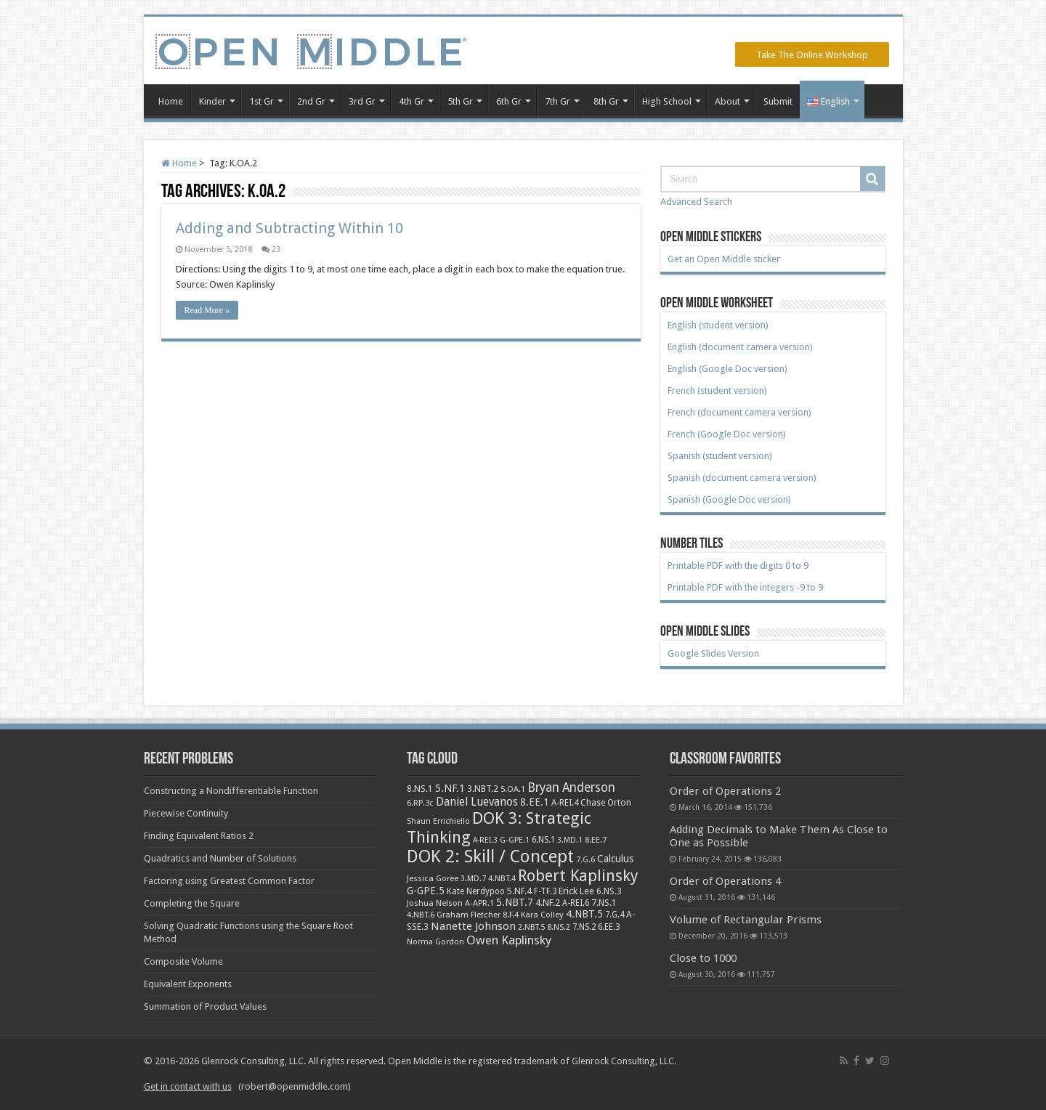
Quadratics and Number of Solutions (220, 858)
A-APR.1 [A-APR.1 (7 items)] (479, 903)
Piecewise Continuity (186, 813)
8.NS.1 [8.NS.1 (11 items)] (420, 789)
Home (170, 101)
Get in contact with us (188, 1086)
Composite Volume (183, 961)
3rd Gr (362, 101)
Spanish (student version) (720, 455)
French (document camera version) (739, 412)
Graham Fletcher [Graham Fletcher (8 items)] (468, 915)
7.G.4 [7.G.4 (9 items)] (614, 915)
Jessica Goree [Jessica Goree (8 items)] (432, 878)
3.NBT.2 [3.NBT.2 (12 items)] (482, 788)
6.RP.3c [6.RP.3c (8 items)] (420, 803)
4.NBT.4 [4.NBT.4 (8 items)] (502, 878)
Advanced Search (696, 201)
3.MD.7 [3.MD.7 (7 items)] (473, 878)
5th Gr (460, 101)
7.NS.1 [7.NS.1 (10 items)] (604, 903)
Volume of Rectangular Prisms (746, 919)
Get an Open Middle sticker (724, 259)
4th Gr (411, 101)
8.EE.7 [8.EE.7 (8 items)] (596, 840)
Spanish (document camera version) (742, 477)
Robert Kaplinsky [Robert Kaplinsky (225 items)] (578, 876)
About (727, 101)
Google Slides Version (713, 653)
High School (667, 101)
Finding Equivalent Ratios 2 (199, 835)
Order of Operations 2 (725, 791)
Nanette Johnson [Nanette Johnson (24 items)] (473, 926)
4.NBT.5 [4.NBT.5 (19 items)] (584, 914)
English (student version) (718, 325)
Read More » (207, 310)
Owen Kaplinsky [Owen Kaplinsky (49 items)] (508, 940)
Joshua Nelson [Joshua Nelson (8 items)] (435, 903)
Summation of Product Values (205, 1006)
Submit (777, 101)
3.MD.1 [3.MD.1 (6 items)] (570, 840)
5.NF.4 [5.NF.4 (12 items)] (519, 891)
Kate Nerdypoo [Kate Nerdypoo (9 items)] (476, 891)
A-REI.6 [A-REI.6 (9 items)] (575, 903)
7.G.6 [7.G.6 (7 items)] (585, 859)
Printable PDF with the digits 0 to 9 (738, 565)
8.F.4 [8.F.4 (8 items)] (511, 915)
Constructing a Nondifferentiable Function (231, 790)
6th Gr (509, 101)
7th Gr (557, 101)
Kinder (212, 101)
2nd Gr (311, 101)
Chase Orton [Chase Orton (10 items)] (605, 803)
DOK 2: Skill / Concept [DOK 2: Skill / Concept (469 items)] (490, 856)
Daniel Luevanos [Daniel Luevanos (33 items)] (477, 802)
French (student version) (717, 390)
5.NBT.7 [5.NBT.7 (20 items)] (514, 902)
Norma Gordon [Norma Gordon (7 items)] (435, 942)
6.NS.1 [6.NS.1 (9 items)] (543, 840)
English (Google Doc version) (727, 368)
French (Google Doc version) (727, 434)
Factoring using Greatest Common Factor (229, 880)
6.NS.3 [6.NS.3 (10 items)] (609, 891)
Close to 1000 (703, 958)
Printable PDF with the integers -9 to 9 (745, 587)
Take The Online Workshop (812, 54)
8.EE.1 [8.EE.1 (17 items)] (534, 802)
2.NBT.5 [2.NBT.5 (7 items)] (531, 927)
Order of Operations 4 (725, 881)
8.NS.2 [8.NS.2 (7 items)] (558, 927)
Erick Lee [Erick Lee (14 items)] (576, 891)
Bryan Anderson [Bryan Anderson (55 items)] (571, 787)
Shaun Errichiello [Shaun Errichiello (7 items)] (438, 821)
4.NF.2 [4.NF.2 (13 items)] (547, 902)
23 (276, 249)
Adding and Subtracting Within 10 (289, 228)
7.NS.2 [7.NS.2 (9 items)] (584, 927)
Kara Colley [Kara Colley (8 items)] (542, 915)
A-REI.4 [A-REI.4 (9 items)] (564, 803)
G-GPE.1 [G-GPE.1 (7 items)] (515, 840)
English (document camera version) (740, 346)
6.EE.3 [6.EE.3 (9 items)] (609, 927)
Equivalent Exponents (188, 984)
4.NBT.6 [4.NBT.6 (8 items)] (420, 915)
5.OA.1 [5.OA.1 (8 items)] (512, 789)
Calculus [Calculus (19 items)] (615, 858)
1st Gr (261, 101)
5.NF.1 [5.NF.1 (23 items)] (450, 788)
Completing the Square (192, 903)
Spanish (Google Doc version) (729, 499)
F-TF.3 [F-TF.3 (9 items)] (545, 891)
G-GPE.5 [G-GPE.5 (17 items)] (426, 890)
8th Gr (606, 101)
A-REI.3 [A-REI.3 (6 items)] (485, 840)
